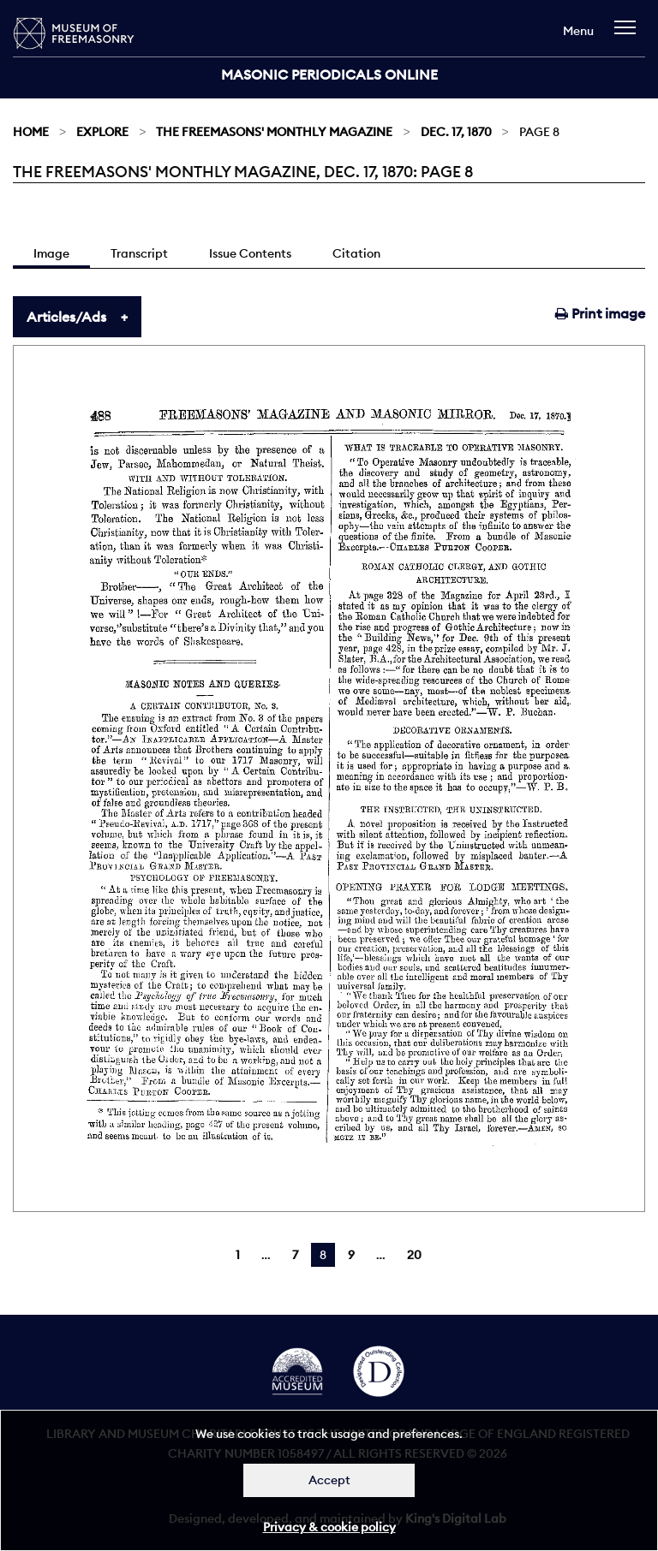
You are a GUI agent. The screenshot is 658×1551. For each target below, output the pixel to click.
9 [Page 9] (351, 1255)
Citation (356, 253)
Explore (102, 132)
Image (51, 253)
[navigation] (629, 36)
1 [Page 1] (238, 1255)
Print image (600, 313)
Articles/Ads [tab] (66, 316)
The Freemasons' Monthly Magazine (274, 132)
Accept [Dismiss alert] (329, 1480)
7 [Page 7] (295, 1255)
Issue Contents (250, 253)
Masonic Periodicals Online (329, 74)
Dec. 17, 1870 (456, 132)
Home (31, 132)
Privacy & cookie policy (329, 1527)
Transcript (139, 253)
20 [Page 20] (414, 1255)
